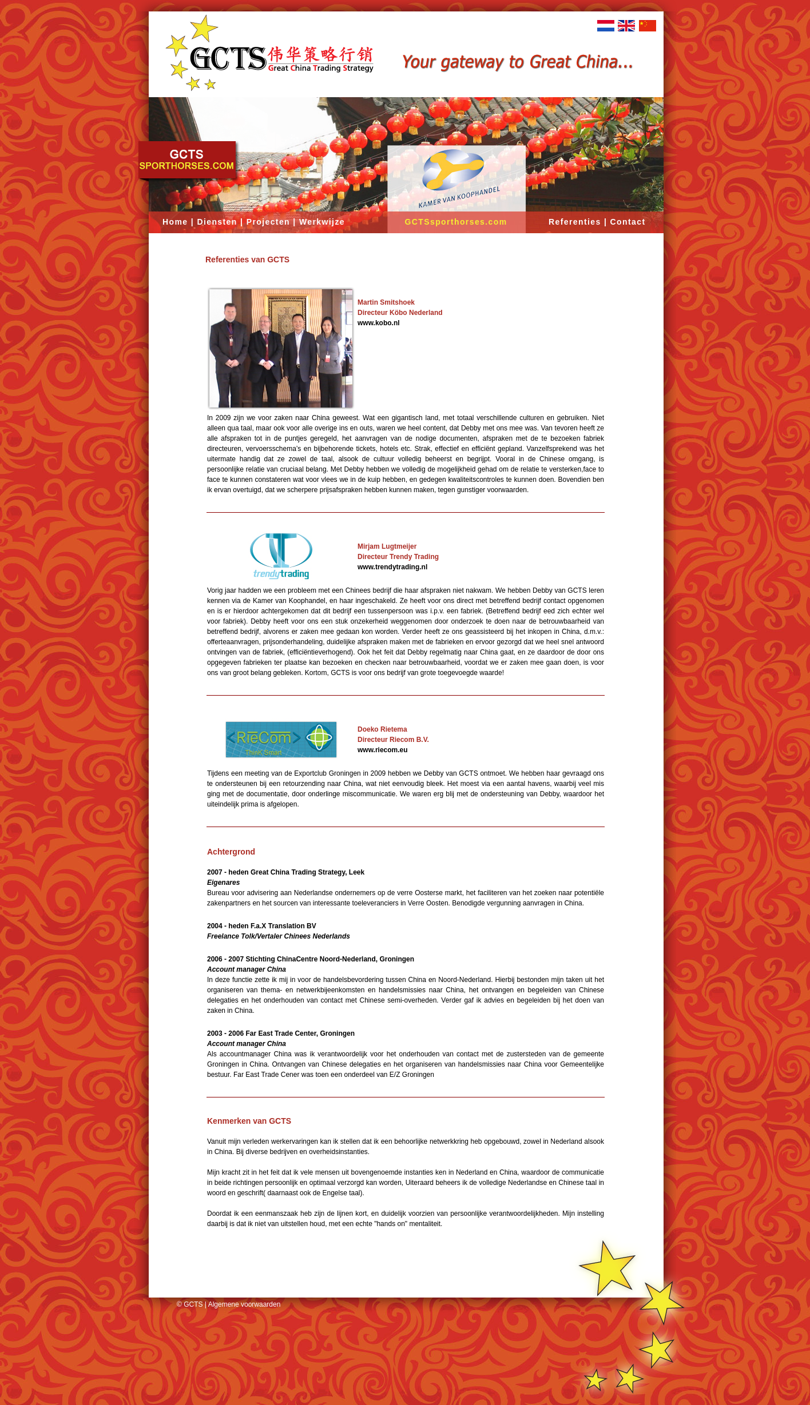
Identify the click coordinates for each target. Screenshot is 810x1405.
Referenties (575, 221)
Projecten (268, 221)
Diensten (217, 221)
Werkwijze (322, 221)
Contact (628, 221)
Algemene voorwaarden (244, 1304)
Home (175, 221)
